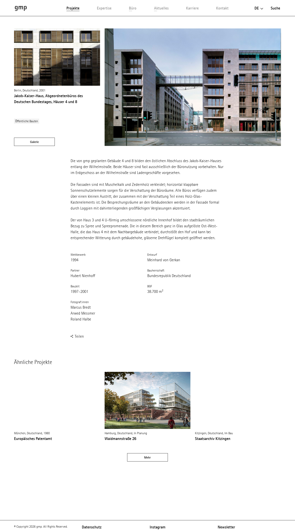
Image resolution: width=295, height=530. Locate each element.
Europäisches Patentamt (33, 438)
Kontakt (222, 8)
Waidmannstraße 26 (120, 438)
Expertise (104, 8)
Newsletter (226, 527)
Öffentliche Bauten (26, 121)
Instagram (157, 527)
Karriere (192, 8)
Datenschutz (91, 527)
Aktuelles (161, 8)
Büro (132, 8)
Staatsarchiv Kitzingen (212, 438)
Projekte (72, 8)
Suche (275, 8)
